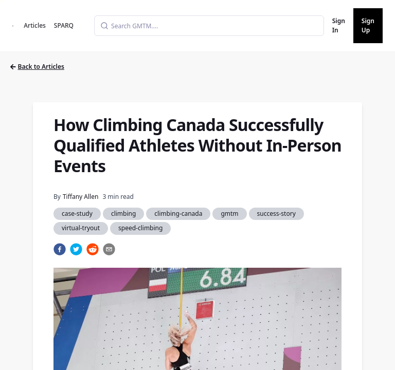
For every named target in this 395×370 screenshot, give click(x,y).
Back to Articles (37, 66)
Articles (35, 25)
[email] (109, 249)
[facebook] (59, 249)
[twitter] (76, 249)
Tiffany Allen (80, 196)
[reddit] (92, 249)
